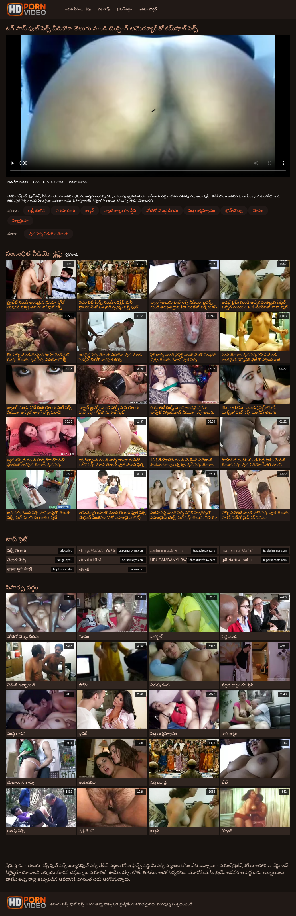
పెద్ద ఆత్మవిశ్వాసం (201, 210)
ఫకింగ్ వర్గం (124, 9)
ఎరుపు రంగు (65, 210)
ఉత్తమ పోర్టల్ (148, 9)
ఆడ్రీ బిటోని (36, 210)
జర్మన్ (89, 210)
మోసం (258, 210)
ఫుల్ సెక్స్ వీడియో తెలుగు (49, 233)
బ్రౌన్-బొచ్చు (234, 210)
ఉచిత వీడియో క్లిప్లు (78, 9)
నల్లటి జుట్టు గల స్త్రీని (120, 210)
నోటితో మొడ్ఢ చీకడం (162, 210)
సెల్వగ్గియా (20, 220)
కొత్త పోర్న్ (104, 9)
